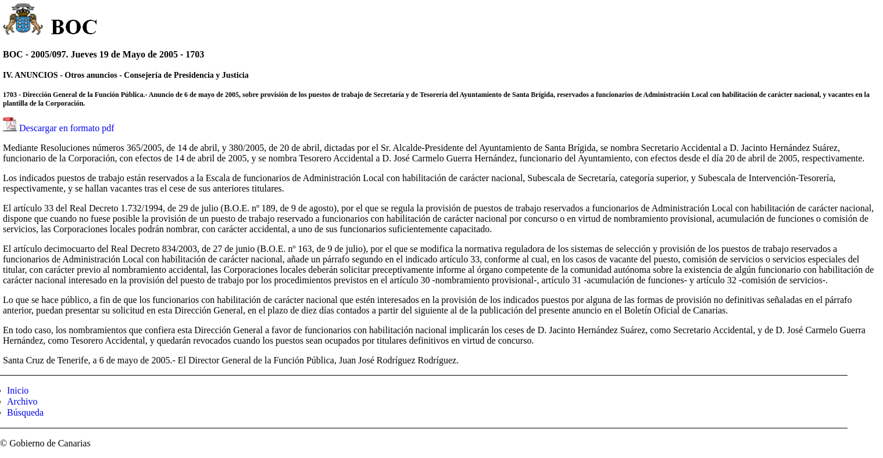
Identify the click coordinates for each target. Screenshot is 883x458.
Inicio (17, 390)
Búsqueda (25, 412)
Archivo (22, 401)
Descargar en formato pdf (67, 128)
